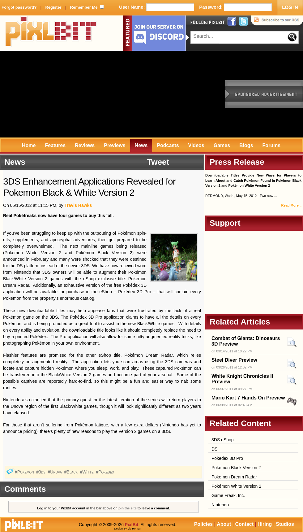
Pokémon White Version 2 (236, 486)
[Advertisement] (96, 94)
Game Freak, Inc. (228, 495)
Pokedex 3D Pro (227, 458)
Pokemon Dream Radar (234, 476)
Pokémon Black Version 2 (236, 467)
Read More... (291, 205)
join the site (127, 508)
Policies (203, 524)
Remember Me (84, 7)
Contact (244, 524)
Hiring (265, 524)
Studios (285, 524)
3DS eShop (222, 439)
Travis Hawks (78, 205)
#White (87, 471)
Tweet (158, 162)
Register (53, 7)
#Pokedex (105, 471)
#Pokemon (25, 471)
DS (214, 449)
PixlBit (51, 33)
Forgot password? (19, 7)
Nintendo (220, 504)
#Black (71, 471)
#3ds (41, 471)
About (224, 524)
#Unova (55, 471)
